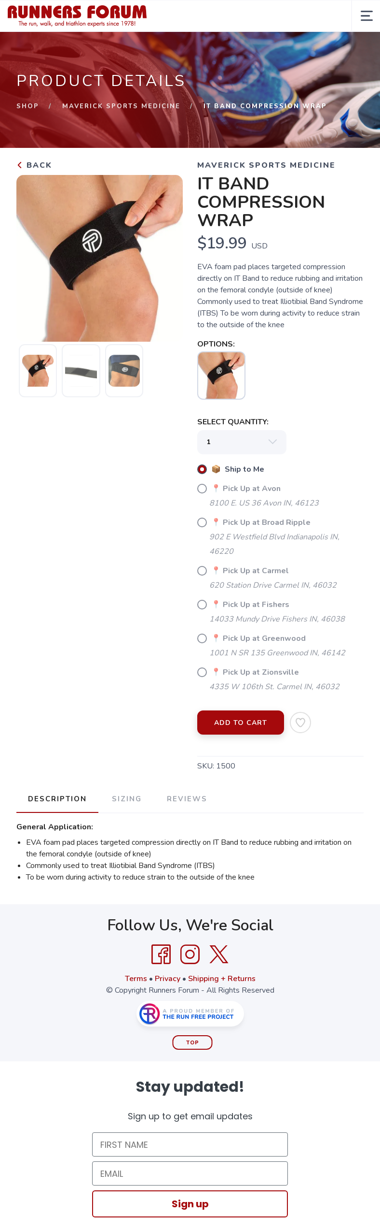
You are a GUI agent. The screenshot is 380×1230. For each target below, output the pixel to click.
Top (192, 1042)
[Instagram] (190, 954)
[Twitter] (218, 954)
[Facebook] (161, 954)
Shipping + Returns (222, 978)
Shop (27, 106)
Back (34, 165)
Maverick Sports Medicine (121, 106)
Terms (136, 978)
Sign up (190, 1204)
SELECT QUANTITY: (233, 422)
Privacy (167, 978)
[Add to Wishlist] (300, 722)
